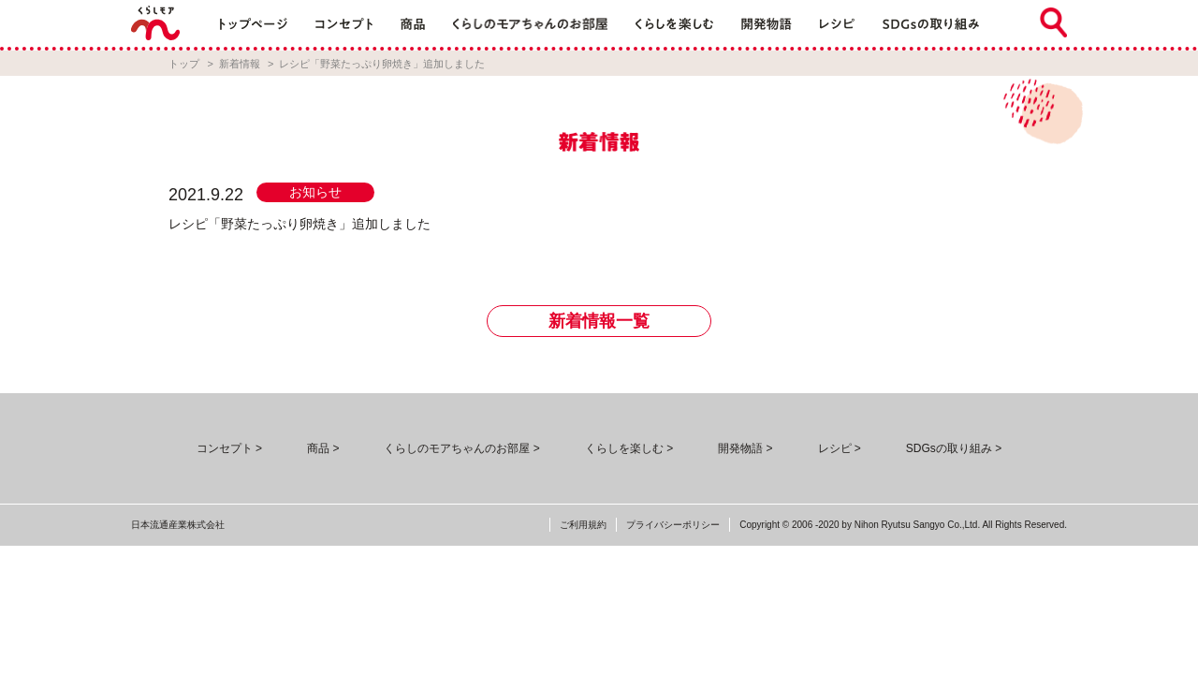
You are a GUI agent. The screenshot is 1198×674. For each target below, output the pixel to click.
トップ (183, 63)
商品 (318, 448)
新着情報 (239, 63)
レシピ (835, 448)
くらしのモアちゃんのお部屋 (457, 448)
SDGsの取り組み (949, 448)
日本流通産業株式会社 (178, 525)
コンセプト (225, 448)
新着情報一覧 (599, 321)
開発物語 (740, 448)
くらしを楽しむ (624, 448)
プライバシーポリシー (673, 525)
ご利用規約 (583, 525)
